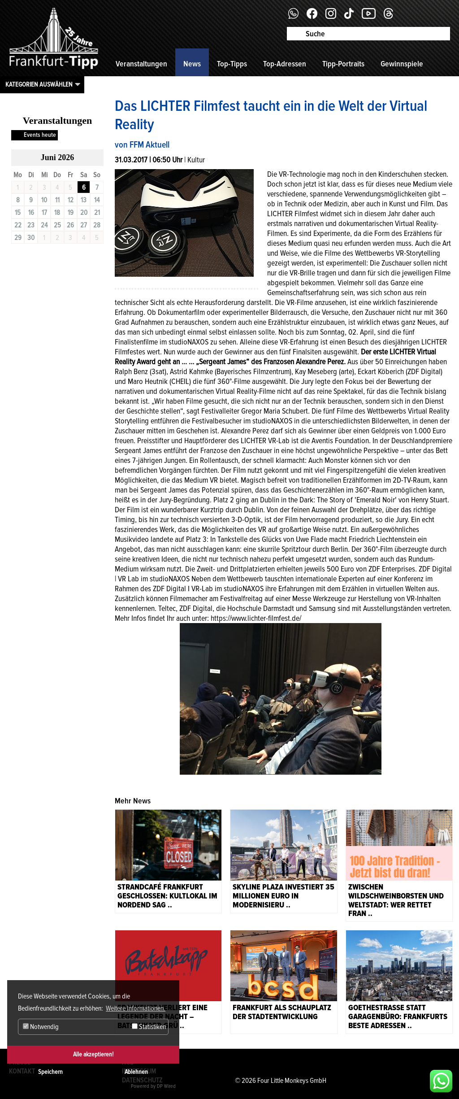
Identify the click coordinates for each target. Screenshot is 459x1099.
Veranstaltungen (141, 64)
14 (97, 200)
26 (70, 225)
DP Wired (166, 1086)
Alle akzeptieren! (93, 1054)
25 (57, 225)
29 (18, 237)
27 (83, 225)
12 (71, 200)
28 (96, 225)
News (192, 64)
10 (44, 200)
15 (18, 212)
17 (44, 212)
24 (44, 225)
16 (31, 212)
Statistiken (149, 1026)
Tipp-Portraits (343, 64)
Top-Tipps (232, 64)
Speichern (50, 1072)
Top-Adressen (284, 64)
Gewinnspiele (402, 64)
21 (97, 212)
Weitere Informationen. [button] (135, 1008)
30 (31, 237)
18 (57, 212)
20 (83, 212)
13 (84, 200)
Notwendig (41, 1026)
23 (31, 225)
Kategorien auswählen (39, 84)
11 (57, 200)
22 (18, 225)
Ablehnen (136, 1072)
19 (71, 212)
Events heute (40, 135)
